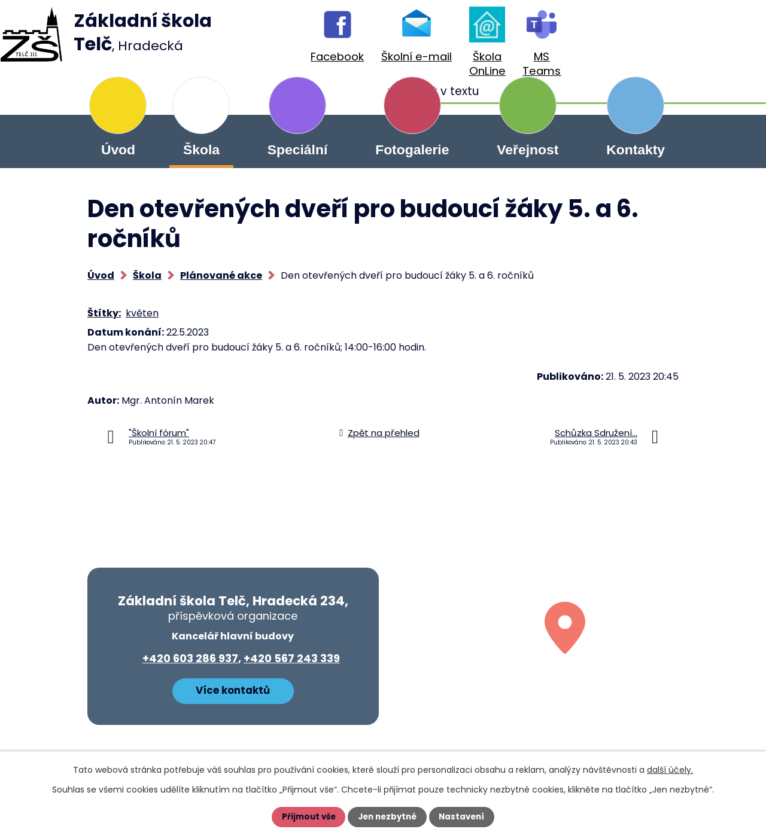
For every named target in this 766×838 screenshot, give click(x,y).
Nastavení (464, 817)
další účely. (670, 770)
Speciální (297, 149)
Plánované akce (221, 275)
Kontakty (635, 149)
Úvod (118, 149)
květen (142, 313)
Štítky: (104, 313)
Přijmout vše (306, 817)
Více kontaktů (232, 689)
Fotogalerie (412, 149)
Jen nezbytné (387, 817)
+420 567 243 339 (292, 658)
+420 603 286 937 (190, 658)
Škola (201, 149)
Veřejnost (527, 149)
